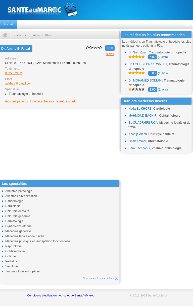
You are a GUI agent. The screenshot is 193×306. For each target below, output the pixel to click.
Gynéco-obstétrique (18, 226)
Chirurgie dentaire (17, 211)
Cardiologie (13, 206)
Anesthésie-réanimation (21, 196)
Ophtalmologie (15, 251)
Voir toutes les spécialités (100, 278)
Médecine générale (18, 231)
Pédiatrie (11, 261)
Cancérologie (14, 201)
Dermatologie (14, 221)
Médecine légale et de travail (24, 236)
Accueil (8, 24)
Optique (10, 256)
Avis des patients (16, 101)
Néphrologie (13, 246)
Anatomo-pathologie (18, 191)
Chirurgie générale (17, 216)
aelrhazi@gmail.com (18, 83)
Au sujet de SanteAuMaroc (76, 295)
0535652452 (13, 73)
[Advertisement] (60, 145)
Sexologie (12, 266)
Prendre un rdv (66, 101)
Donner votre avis (42, 101)
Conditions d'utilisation (42, 295)
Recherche (20, 35)
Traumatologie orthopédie (22, 271)
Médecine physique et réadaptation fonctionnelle (37, 241)
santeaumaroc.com (96, 10)
